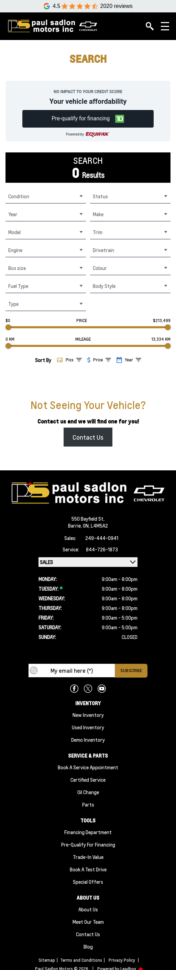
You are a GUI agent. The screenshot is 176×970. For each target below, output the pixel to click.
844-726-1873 (102, 549)
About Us (88, 909)
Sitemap (46, 960)
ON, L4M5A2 (95, 525)
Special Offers (88, 882)
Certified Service (88, 780)
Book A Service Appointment (88, 767)
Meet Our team (88, 922)
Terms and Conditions (81, 960)
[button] (88, 119)
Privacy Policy (122, 960)
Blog (88, 946)
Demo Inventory (88, 740)
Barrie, (75, 525)
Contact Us (88, 437)
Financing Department (88, 832)
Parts (88, 804)
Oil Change (88, 792)
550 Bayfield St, (88, 519)
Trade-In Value (88, 857)
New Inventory (88, 715)
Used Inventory (88, 727)
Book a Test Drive (88, 869)
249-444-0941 (101, 538)
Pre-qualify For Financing (88, 844)
